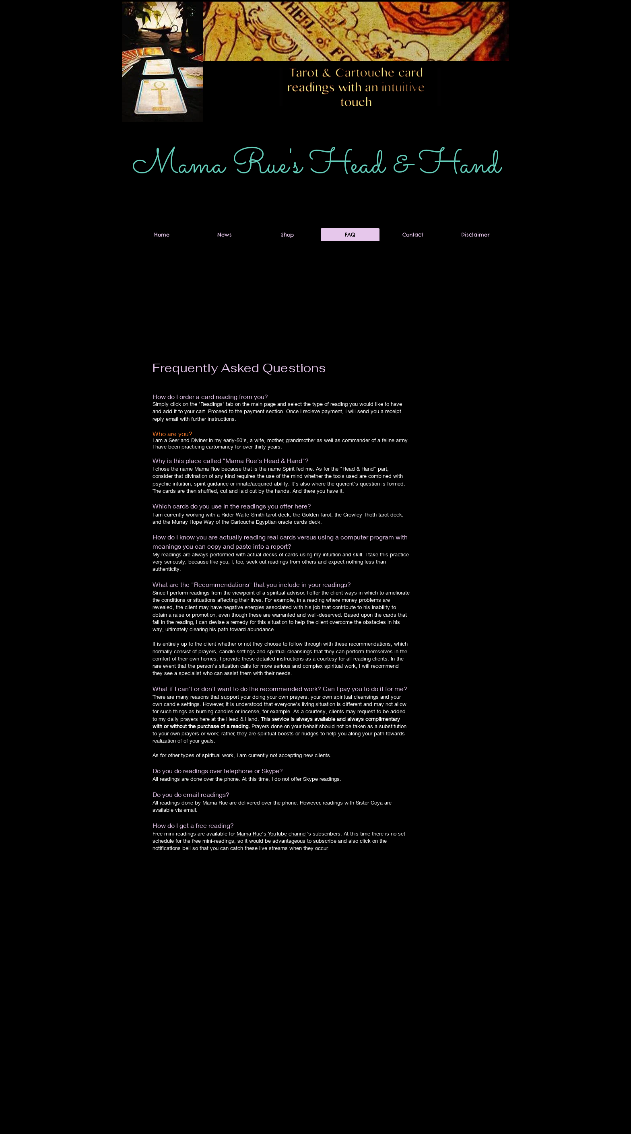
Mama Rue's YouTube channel (271, 833)
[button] (481, 76)
